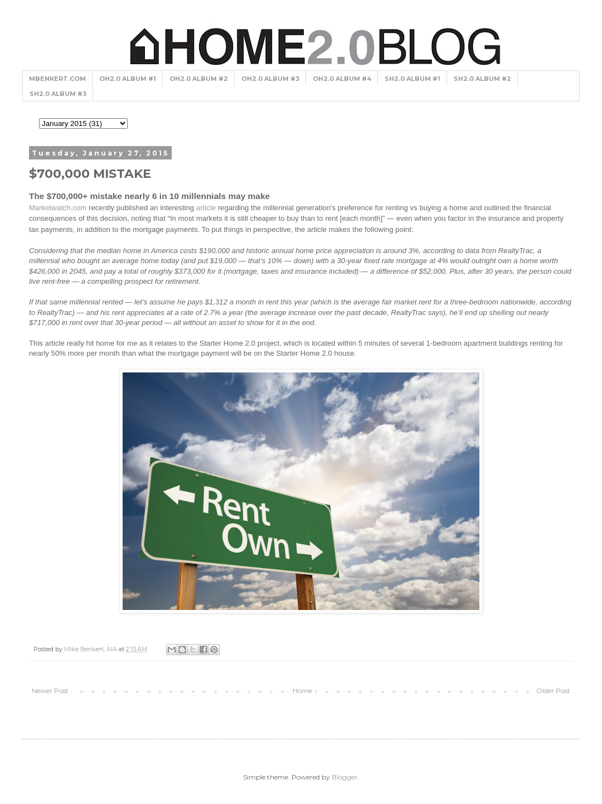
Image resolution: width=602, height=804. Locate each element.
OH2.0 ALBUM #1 (127, 79)
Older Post (553, 690)
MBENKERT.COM (57, 79)
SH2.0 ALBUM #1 (412, 79)
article (206, 208)
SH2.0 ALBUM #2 (482, 79)
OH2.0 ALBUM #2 (198, 79)
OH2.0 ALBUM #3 (270, 79)
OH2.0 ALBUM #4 (342, 79)
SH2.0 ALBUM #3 (58, 94)
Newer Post (50, 690)
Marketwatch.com (57, 208)
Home (302, 690)
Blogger (344, 777)
